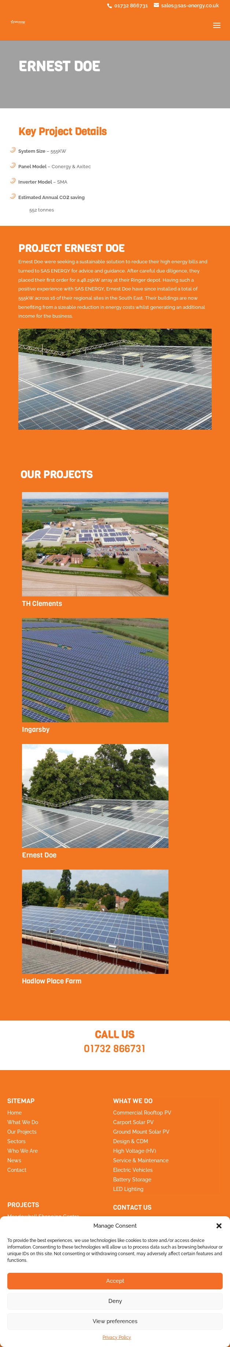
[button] (219, 1225)
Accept (115, 1281)
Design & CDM (130, 1141)
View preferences (115, 1321)
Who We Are (22, 1151)
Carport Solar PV (133, 1122)
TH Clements (42, 603)
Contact (16, 1170)
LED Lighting (128, 1189)
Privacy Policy (117, 1337)
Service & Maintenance (140, 1160)
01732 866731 (114, 1048)
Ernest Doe (39, 855)
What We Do (22, 1122)
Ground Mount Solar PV (141, 1132)
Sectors (16, 1141)
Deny (115, 1301)
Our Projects (22, 1132)
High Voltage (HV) (134, 1151)
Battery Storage (132, 1179)
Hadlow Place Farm (52, 981)
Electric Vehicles (133, 1170)
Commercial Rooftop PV (142, 1113)
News (14, 1160)
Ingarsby (35, 729)
